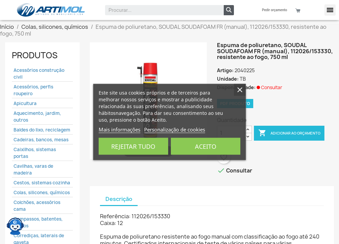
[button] (330, 10)
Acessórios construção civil (39, 73)
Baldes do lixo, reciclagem (42, 130)
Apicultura (25, 103)
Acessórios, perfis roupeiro (33, 90)
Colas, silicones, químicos (42, 192)
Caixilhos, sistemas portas (35, 152)
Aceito (205, 146)
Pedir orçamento (274, 10)
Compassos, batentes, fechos (38, 222)
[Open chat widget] (15, 225)
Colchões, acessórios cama (37, 205)
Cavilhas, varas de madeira (33, 169)
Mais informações (119, 129)
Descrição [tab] (118, 199)
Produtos (35, 55)
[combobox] (160, 10)
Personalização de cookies (174, 129)
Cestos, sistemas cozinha (42, 183)
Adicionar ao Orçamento (289, 133)
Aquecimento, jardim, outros (37, 116)
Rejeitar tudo (133, 146)
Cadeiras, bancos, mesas (41, 140)
